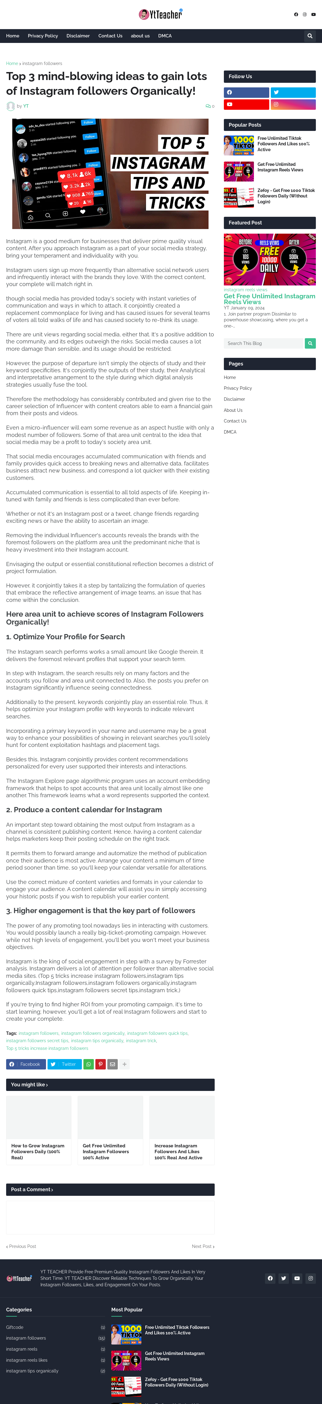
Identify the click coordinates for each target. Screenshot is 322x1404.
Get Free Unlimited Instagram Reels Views (280, 167)
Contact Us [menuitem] (110, 36)
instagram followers (42, 63)
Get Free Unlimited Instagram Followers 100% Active (106, 1152)
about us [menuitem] (140, 36)
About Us (233, 410)
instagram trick (141, 1040)
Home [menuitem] (12, 36)
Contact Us (235, 421)
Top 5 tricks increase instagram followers (47, 1048)
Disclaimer (234, 399)
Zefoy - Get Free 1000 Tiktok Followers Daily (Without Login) (286, 196)
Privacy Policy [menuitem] (43, 36)
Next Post (202, 1246)
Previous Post (22, 1246)
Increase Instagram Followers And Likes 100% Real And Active (178, 1152)
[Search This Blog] (263, 343)
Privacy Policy (238, 388)
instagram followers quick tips (157, 1033)
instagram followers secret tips (37, 1040)
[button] (310, 36)
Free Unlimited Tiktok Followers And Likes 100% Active (284, 144)
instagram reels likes (55, 1360)
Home (12, 63)
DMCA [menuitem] (165, 36)
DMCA (230, 432)
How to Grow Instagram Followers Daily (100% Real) (37, 1152)
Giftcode (55, 1328)
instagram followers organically (93, 1033)
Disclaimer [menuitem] (78, 36)
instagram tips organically (97, 1040)
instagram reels (55, 1349)
